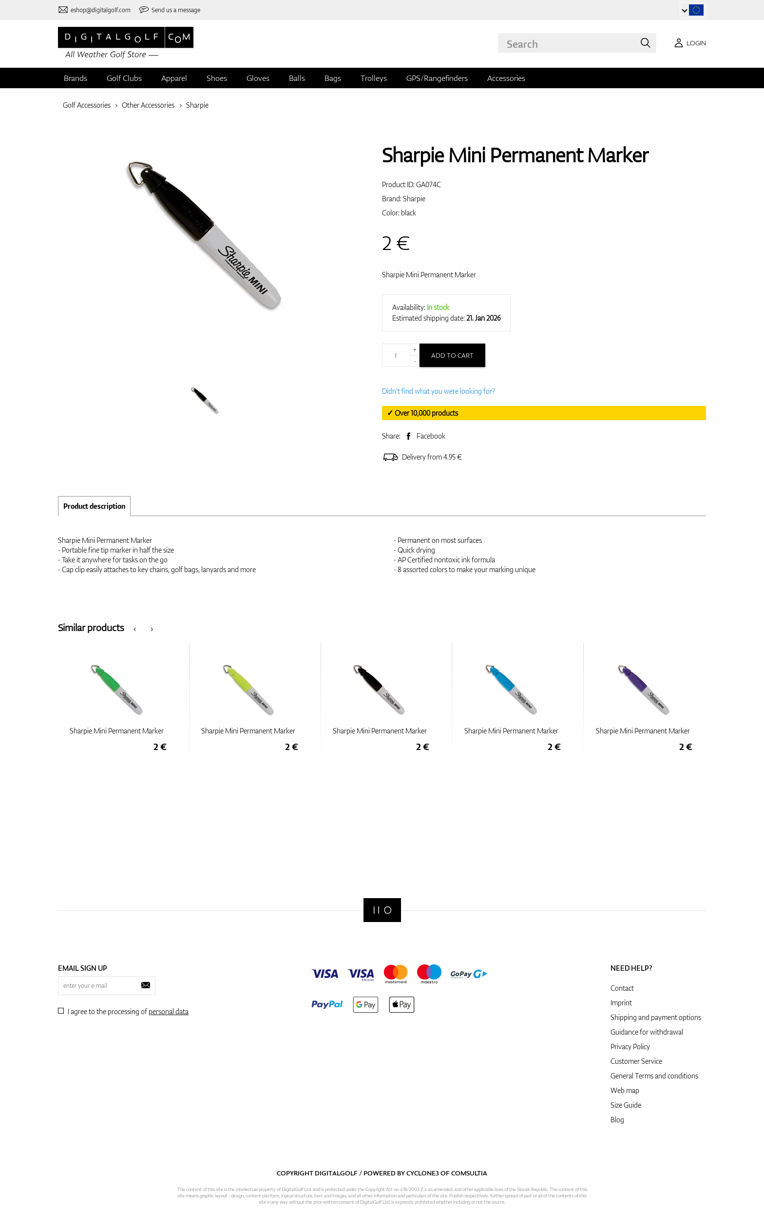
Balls (297, 78)
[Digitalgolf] (382, 910)
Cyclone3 (422, 1173)
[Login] (688, 43)
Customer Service (636, 1061)
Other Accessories (148, 105)
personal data (169, 1011)
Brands (75, 78)
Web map (625, 1090)
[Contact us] (94, 10)
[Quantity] (401, 355)
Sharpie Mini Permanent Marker (429, 274)
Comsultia (469, 1173)
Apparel (174, 78)
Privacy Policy (630, 1046)
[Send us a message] (169, 10)
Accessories (506, 78)
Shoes (217, 78)
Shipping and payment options (656, 1017)
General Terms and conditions (654, 1075)
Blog (617, 1119)
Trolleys (374, 78)
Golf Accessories (87, 105)
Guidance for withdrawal (647, 1032)
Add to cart (452, 355)
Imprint (621, 1002)
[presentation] (135, 627)
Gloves (258, 78)
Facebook (431, 436)
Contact (622, 988)
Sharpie (197, 105)
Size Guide (626, 1105)
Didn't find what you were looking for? (438, 391)
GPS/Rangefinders (437, 78)
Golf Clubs (124, 78)
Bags (333, 78)
